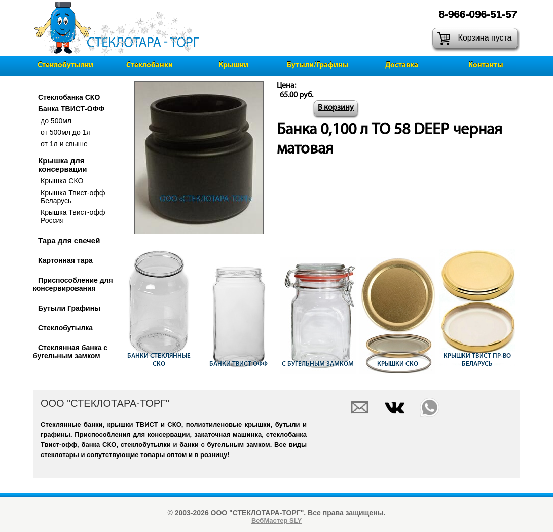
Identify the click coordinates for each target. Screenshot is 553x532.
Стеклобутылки (65, 65)
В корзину (336, 108)
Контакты (485, 65)
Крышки (233, 65)
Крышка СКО (62, 181)
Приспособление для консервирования (73, 284)
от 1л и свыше (64, 144)
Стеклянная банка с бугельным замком (70, 352)
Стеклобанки (149, 65)
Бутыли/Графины (318, 65)
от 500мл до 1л (66, 132)
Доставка (401, 65)
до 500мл (56, 121)
